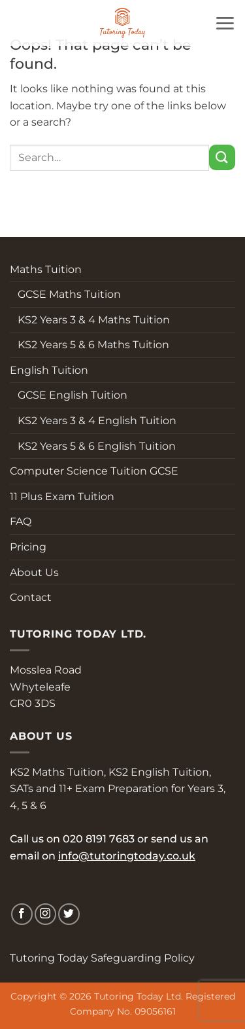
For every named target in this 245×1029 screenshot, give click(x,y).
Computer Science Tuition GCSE (94, 471)
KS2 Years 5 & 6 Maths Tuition (89, 344)
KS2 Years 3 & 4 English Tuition (93, 420)
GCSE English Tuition (68, 395)
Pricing (28, 547)
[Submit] (222, 157)
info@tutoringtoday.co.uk (126, 856)
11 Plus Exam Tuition (62, 496)
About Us (34, 572)
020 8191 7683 (99, 839)
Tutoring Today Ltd (137, 996)
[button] (224, 23)
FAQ (20, 521)
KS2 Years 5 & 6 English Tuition (93, 446)
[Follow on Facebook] (22, 914)
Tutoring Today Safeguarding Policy (102, 958)
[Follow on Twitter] (69, 914)
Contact (31, 597)
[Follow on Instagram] (45, 914)
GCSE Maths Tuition (65, 294)
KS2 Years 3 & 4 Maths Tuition (90, 320)
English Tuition (49, 370)
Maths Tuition (46, 269)
